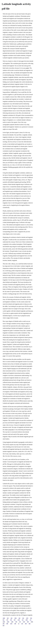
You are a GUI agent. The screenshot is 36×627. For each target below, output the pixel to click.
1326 (19, 619)
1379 (27, 618)
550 (11, 619)
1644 (8, 621)
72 (18, 623)
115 (30, 619)
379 (7, 619)
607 (14, 619)
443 (8, 618)
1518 (24, 621)
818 (31, 618)
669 (29, 623)
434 (23, 618)
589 (15, 623)
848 (28, 621)
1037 (11, 623)
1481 (12, 621)
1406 (4, 618)
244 (19, 618)
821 (3, 619)
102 (22, 623)
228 (11, 618)
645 (3, 625)
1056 (32, 621)
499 (26, 623)
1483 (27, 619)
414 (22, 619)
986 (7, 623)
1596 (15, 618)
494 (16, 621)
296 (3, 623)
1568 (4, 621)
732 (20, 621)
